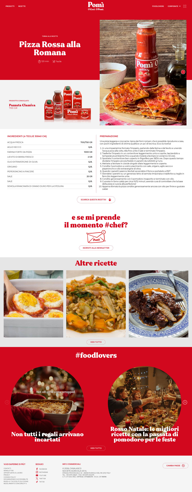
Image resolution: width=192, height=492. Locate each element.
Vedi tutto (96, 342)
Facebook (41, 469)
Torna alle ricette (50, 36)
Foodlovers (158, 6)
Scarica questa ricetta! (93, 199)
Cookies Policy (10, 477)
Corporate (173, 6)
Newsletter (8, 471)
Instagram (42, 472)
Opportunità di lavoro (13, 473)
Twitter (41, 478)
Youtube (41, 475)
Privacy (7, 475)
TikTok (40, 482)
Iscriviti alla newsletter (96, 248)
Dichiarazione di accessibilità (16, 479)
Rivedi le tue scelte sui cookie (16, 481)
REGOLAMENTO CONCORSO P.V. (15, 483)
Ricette (22, 6)
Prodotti (10, 6)
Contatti (7, 468)
